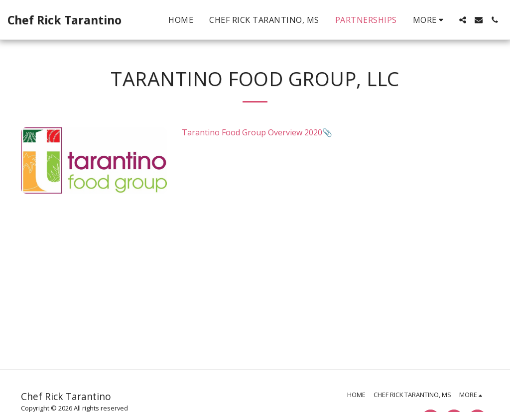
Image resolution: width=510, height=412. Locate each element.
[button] (462, 20)
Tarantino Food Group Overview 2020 (252, 132)
